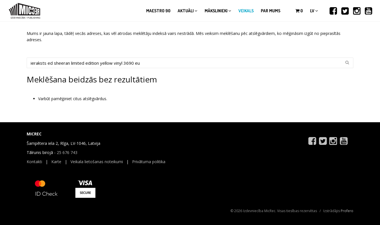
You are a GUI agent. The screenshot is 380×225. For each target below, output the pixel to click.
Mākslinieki (218, 10)
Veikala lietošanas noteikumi (96, 161)
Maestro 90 (158, 10)
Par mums (270, 10)
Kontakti (34, 161)
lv (314, 10)
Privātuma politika (148, 161)
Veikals (246, 10)
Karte (56, 161)
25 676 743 (67, 152)
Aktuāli (187, 10)
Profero (347, 210)
